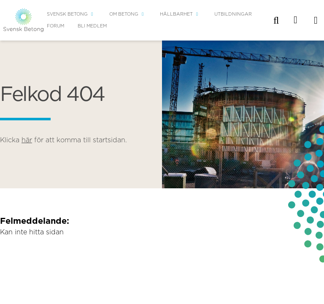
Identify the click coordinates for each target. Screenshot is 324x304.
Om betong (123, 14)
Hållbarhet (176, 14)
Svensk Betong (67, 14)
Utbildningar (233, 14)
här (27, 140)
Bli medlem (92, 26)
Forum (55, 26)
